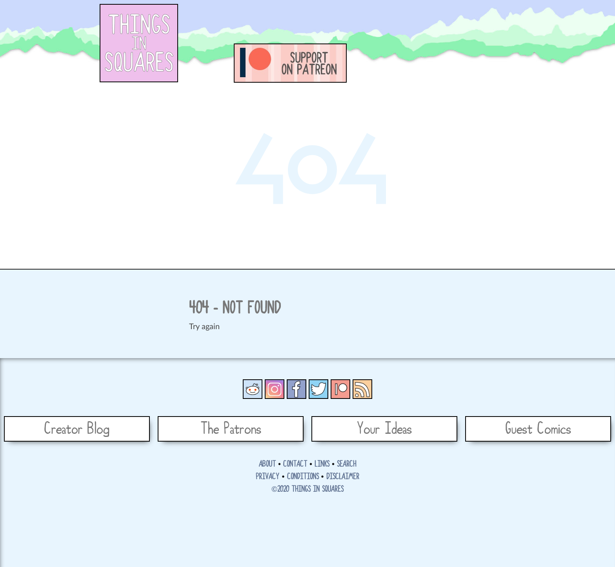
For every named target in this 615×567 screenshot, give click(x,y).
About (267, 464)
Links (322, 464)
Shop (499, 63)
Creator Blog (76, 429)
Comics (370, 63)
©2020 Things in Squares (307, 489)
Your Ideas (384, 429)
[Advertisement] (376, 21)
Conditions (303, 477)
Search (346, 464)
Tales (413, 63)
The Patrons (230, 429)
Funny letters (456, 63)
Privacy (267, 477)
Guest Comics (538, 429)
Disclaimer (342, 477)
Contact (295, 464)
